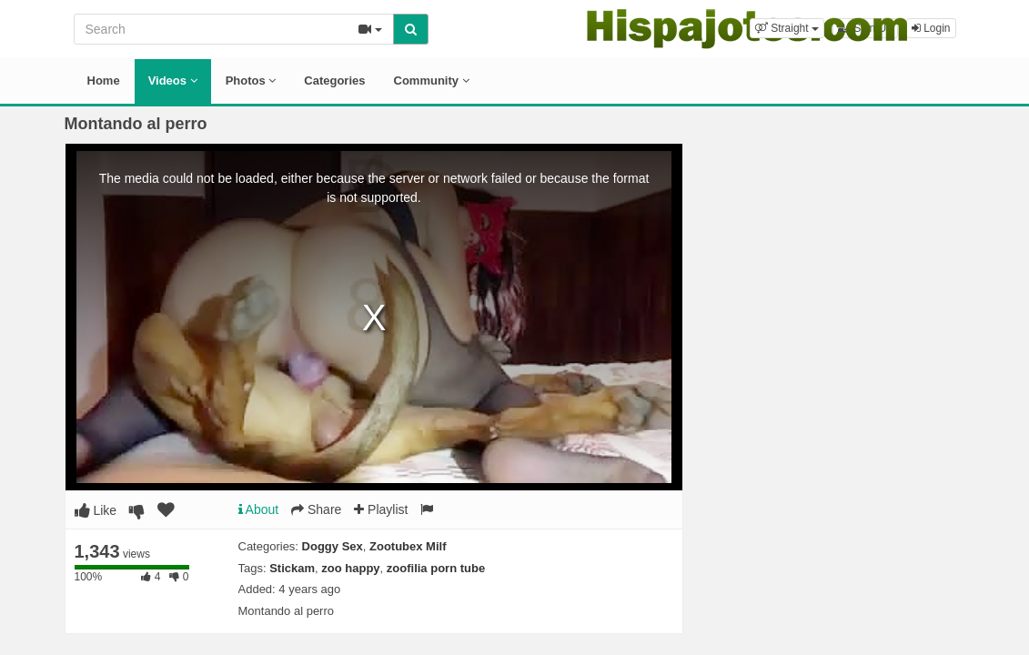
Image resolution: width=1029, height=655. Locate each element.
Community (431, 80)
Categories (334, 80)
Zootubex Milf (408, 546)
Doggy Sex (332, 546)
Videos (172, 80)
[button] (787, 28)
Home (103, 80)
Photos (251, 80)
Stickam (292, 568)
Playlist (381, 509)
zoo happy (350, 568)
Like (96, 510)
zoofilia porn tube (436, 568)
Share (316, 509)
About (258, 509)
